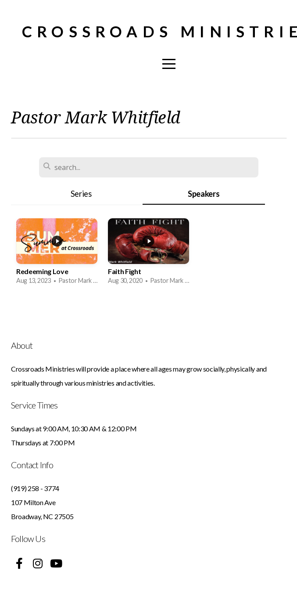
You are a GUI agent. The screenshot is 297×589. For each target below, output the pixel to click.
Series (81, 194)
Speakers (203, 194)
